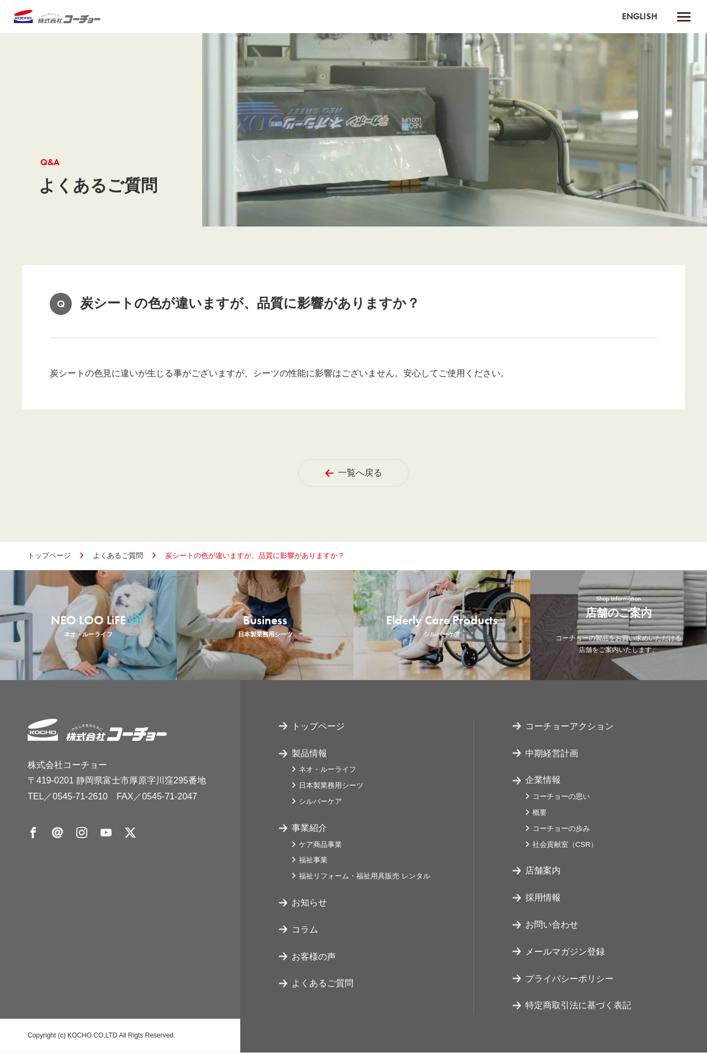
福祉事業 (313, 861)
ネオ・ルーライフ (327, 770)
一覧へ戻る (353, 472)
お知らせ (309, 903)
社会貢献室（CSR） (565, 845)
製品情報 (309, 754)
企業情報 (543, 781)
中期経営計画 (551, 754)
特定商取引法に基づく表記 (578, 1006)
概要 (539, 813)
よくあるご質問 (118, 555)
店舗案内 (543, 871)
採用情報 (543, 898)
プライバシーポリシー (569, 979)
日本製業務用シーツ (331, 786)
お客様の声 (314, 957)
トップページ (49, 555)
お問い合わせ (551, 925)
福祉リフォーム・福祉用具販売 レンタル (364, 876)
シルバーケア (320, 802)
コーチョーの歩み (561, 829)
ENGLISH (639, 16)
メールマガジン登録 (565, 952)
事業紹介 (309, 828)
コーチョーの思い (561, 797)
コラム (305, 930)
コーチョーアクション (569, 726)
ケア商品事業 (320, 845)
